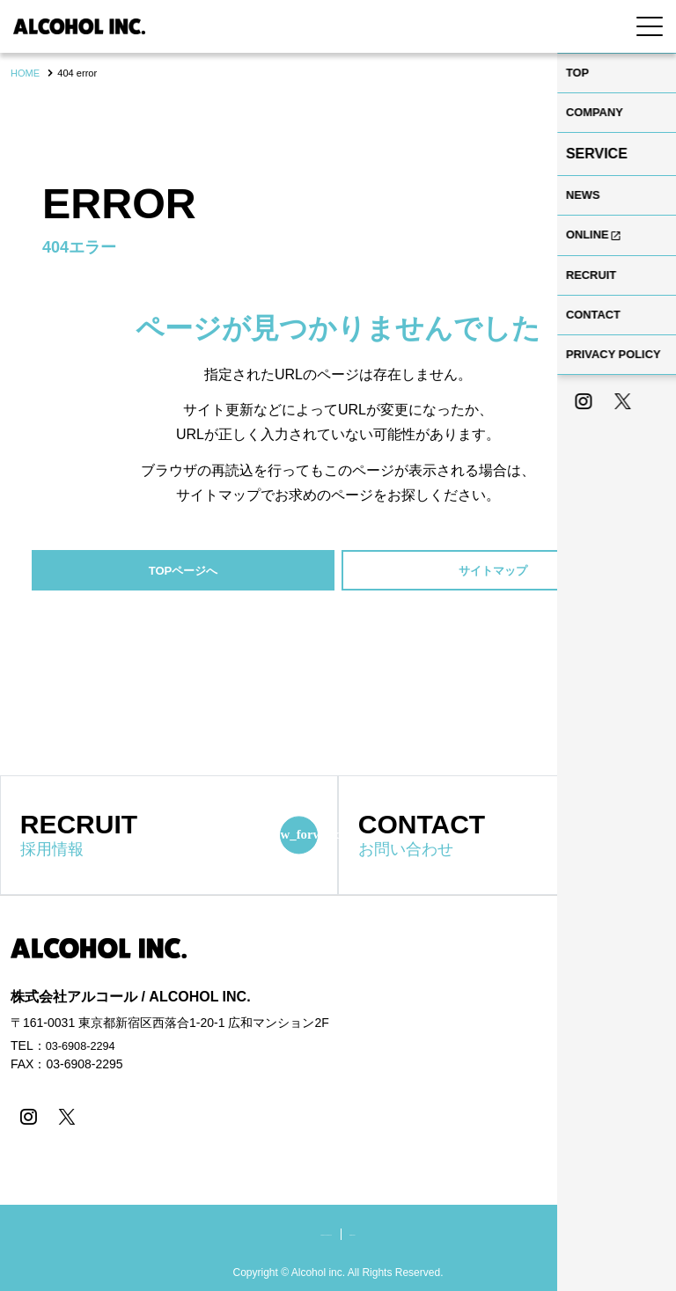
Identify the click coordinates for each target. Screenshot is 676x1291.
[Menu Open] (649, 26)
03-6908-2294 (84, 1049)
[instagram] (26, 1119)
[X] (61, 1119)
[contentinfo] (338, 1095)
